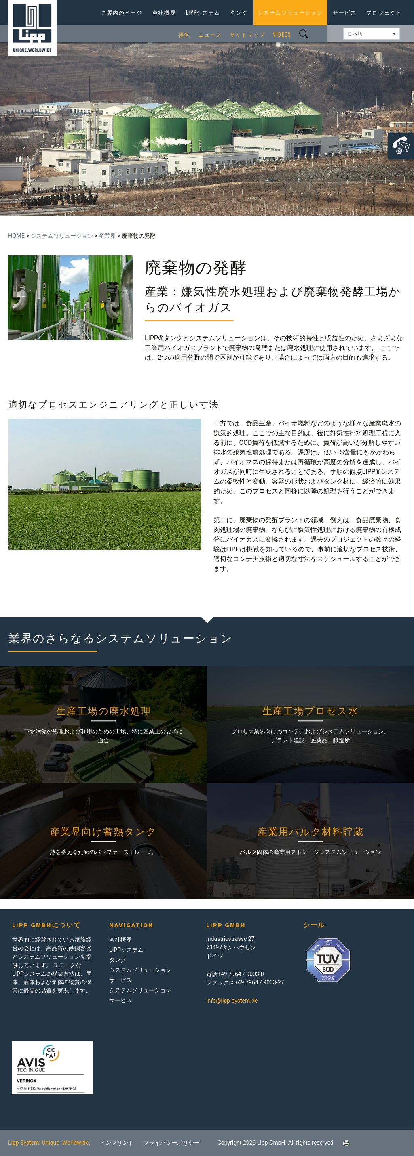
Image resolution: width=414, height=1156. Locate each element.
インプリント (117, 1142)
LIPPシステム (203, 12)
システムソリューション (290, 12)
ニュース (210, 34)
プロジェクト (384, 12)
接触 (184, 34)
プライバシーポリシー (171, 1142)
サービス (345, 12)
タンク (239, 12)
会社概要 (164, 12)
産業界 (107, 235)
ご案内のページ (122, 12)
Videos (282, 34)
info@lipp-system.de (232, 1000)
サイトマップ (247, 34)
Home (16, 235)
